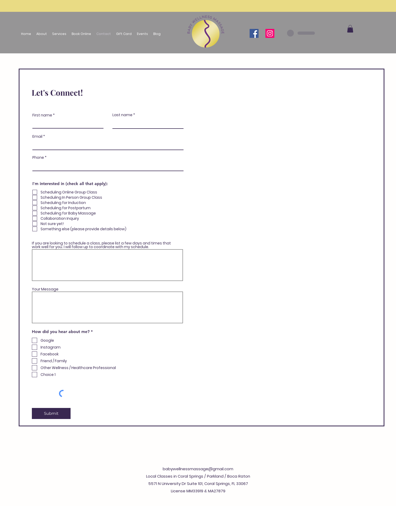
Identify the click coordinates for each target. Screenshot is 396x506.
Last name (122, 115)
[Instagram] (269, 33)
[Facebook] (254, 33)
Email (37, 136)
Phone (38, 157)
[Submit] (51, 413)
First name (42, 115)
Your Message (45, 289)
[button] (59, 34)
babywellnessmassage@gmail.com (198, 469)
